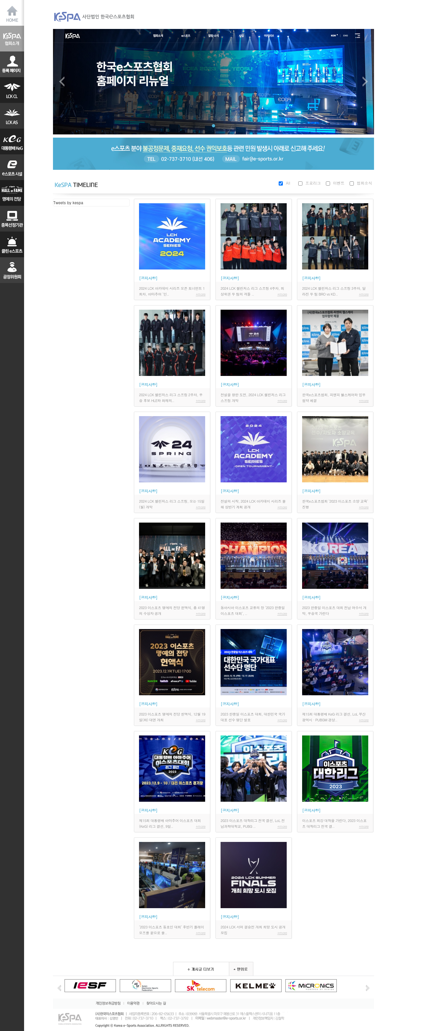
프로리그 (313, 183)
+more (200, 294)
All (288, 183)
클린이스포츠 (12, 244)
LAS (12, 116)
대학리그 (12, 167)
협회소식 (364, 183)
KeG (12, 141)
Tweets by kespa (68, 202)
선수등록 (12, 64)
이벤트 (338, 183)
